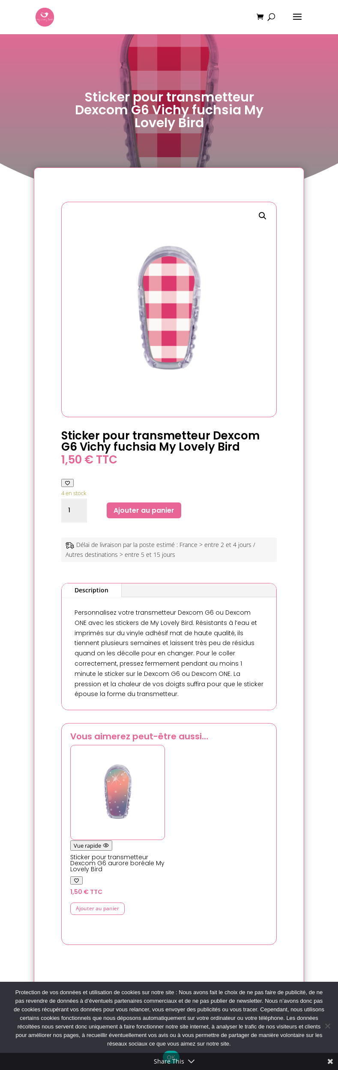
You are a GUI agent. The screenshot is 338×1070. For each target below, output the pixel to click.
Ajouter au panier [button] (97, 908)
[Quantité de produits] (74, 511)
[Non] (327, 1026)
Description (91, 590)
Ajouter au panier (144, 510)
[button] (262, 216)
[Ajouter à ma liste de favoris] (67, 483)
